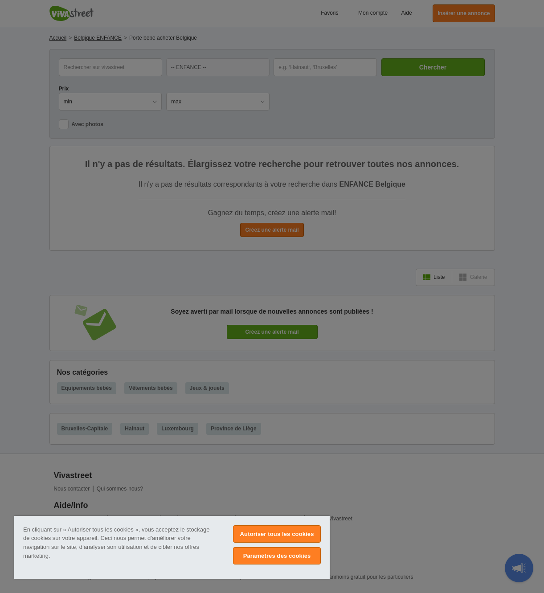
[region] (172, 547)
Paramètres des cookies (277, 555)
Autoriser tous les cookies (277, 534)
